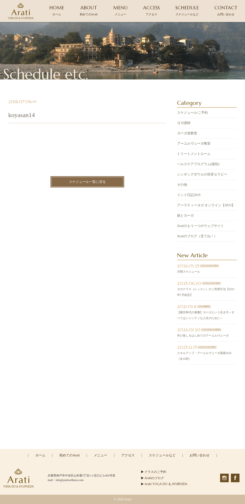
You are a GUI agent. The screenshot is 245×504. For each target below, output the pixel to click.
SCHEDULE (187, 10)
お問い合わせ (199, 455)
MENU (120, 10)
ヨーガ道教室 (187, 133)
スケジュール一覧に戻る (87, 182)
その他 (182, 185)
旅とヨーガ (185, 216)
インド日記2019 (188, 195)
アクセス (128, 455)
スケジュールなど (162, 455)
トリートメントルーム (194, 154)
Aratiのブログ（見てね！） (197, 236)
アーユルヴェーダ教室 (194, 144)
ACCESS (151, 10)
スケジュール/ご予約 (192, 113)
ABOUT (89, 10)
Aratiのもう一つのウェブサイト (200, 226)
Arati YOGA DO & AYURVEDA (164, 484)
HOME (56, 10)
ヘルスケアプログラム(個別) (198, 164)
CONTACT (225, 10)
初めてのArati (69, 455)
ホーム (40, 455)
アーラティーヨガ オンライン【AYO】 (206, 205)
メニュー (100, 455)
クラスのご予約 (153, 472)
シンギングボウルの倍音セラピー (202, 175)
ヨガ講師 (183, 123)
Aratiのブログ (152, 478)
